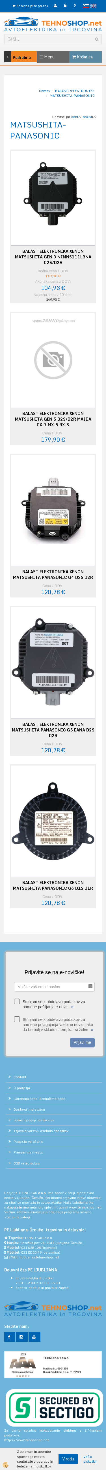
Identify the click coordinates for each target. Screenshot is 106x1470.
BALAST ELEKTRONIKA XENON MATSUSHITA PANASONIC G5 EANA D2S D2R (53, 730)
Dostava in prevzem (29, 1109)
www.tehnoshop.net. (85, 1207)
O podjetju (22, 1088)
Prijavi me (82, 1042)
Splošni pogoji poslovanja (34, 1120)
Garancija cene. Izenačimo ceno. (40, 1098)
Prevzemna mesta (28, 1152)
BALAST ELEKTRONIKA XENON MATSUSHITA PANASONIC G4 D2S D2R (53, 574)
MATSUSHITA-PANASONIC (72, 95)
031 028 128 (31, 1247)
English (93, 6)
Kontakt (20, 1077)
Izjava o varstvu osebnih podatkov (41, 1130)
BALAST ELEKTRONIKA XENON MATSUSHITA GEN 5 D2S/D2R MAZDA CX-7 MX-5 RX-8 (53, 419)
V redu (68, 1459)
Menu (47, 57)
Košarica (82, 57)
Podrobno (10, 56)
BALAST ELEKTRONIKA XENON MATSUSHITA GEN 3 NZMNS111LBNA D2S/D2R (53, 257)
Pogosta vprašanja (28, 1141)
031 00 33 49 (31, 1252)
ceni (76, 116)
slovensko (86, 6)
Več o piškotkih (90, 1459)
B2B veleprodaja (27, 1163)
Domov (44, 90)
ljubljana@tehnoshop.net (39, 1257)
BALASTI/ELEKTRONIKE (75, 90)
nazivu (89, 116)
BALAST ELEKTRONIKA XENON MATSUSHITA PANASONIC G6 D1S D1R (53, 885)
